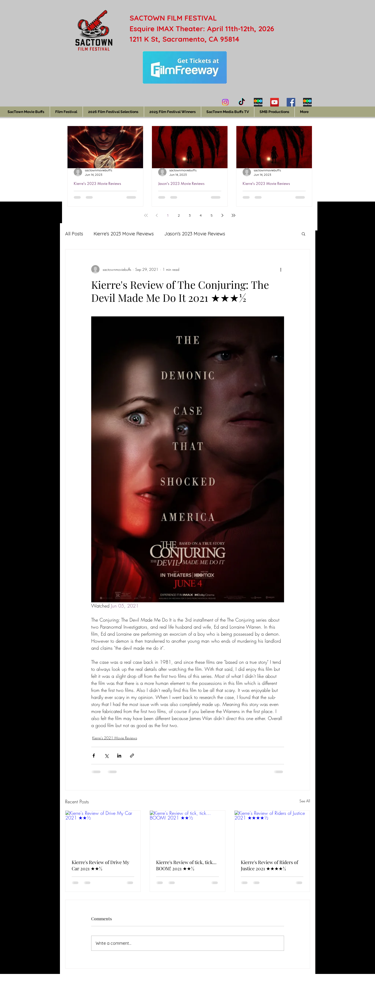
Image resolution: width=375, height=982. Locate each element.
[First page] (146, 215)
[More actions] (281, 269)
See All (304, 800)
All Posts (74, 234)
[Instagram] (225, 102)
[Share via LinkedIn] (119, 755)
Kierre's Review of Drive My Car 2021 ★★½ (100, 865)
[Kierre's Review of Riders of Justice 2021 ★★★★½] (272, 832)
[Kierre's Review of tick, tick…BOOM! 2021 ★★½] (187, 832)
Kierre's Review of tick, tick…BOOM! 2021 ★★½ (186, 865)
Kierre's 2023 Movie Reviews (97, 183)
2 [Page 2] (179, 215)
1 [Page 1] (168, 215)
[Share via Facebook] (93, 755)
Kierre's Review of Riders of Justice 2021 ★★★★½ (269, 865)
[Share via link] (132, 755)
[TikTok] (241, 102)
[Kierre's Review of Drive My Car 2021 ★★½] (103, 832)
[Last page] (233, 215)
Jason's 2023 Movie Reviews (181, 183)
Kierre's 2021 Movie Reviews (114, 737)
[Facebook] (291, 102)
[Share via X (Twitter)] (106, 755)
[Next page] (222, 215)
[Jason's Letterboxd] (307, 102)
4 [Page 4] (201, 215)
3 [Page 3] (190, 215)
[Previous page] (157, 215)
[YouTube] (274, 102)
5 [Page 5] (212, 215)
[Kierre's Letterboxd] (258, 102)
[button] (303, 234)
